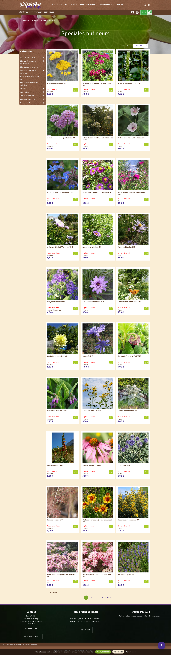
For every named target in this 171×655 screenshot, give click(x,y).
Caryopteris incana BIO (56, 302)
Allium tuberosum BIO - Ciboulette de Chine (97, 139)
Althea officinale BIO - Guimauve (131, 138)
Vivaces (23, 89)
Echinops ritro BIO (125, 466)
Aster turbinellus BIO (126, 247)
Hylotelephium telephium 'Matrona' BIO (96, 576)
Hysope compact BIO (126, 575)
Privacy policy (131, 652)
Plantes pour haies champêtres (31, 67)
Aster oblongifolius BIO (92, 247)
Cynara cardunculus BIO (127, 411)
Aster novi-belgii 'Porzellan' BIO (60, 247)
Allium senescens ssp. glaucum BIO (61, 138)
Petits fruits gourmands (28, 99)
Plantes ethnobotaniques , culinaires (29, 84)
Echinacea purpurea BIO (92, 466)
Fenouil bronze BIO (55, 520)
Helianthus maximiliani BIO (129, 520)
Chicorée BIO (87, 356)
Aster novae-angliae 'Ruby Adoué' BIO (132, 194)
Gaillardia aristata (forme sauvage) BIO (97, 521)
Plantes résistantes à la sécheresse (28, 62)
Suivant (106, 598)
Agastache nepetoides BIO (129, 84)
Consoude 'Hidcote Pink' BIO (129, 356)
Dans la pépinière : (28, 57)
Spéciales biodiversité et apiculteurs (29, 72)
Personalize (118, 652)
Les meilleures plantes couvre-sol (31, 78)
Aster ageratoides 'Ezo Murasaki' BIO (97, 193)
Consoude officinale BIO (57, 411)
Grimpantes (24, 92)
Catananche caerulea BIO (93, 302)
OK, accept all (103, 652)
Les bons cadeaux (26, 103)
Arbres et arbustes (27, 96)
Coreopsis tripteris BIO (91, 411)
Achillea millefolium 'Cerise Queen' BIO (96, 84)
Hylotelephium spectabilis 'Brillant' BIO (61, 576)
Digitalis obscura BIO (55, 466)
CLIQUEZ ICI (85, 630)
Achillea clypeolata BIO (56, 84)
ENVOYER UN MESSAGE (31, 636)
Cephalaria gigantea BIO (57, 356)
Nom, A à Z (141, 46)
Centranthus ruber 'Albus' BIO (130, 302)
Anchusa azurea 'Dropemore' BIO (60, 193)
